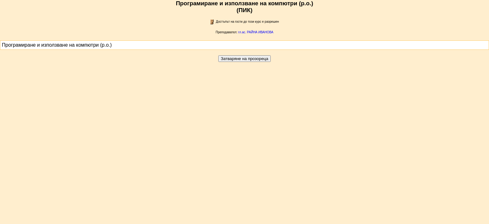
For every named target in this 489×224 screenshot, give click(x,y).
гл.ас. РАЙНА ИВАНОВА (256, 32)
